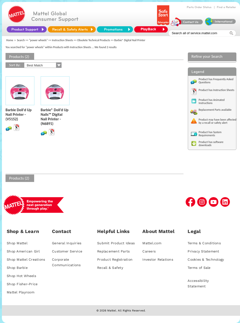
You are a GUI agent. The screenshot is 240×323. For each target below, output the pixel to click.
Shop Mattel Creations (26, 259)
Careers (149, 251)
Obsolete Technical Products (93, 40)
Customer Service (67, 251)
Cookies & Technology (206, 259)
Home (9, 40)
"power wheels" (38, 40)
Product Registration (115, 259)
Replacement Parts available (215, 109)
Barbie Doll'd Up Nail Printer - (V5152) (19, 114)
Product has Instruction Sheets (216, 90)
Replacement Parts (113, 251)
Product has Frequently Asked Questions (216, 81)
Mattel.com (151, 243)
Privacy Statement (203, 251)
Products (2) (19, 56)
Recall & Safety (110, 268)
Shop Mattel (17, 243)
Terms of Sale (199, 268)
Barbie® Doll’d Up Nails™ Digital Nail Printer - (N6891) (55, 117)
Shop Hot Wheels (21, 276)
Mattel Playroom (20, 292)
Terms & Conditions (204, 243)
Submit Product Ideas (116, 243)
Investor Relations (157, 259)
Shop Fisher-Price (22, 284)
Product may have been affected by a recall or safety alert (217, 121)
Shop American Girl (23, 251)
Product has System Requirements (210, 133)
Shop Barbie (17, 268)
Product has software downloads (211, 143)
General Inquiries (66, 243)
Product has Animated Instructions (212, 101)
